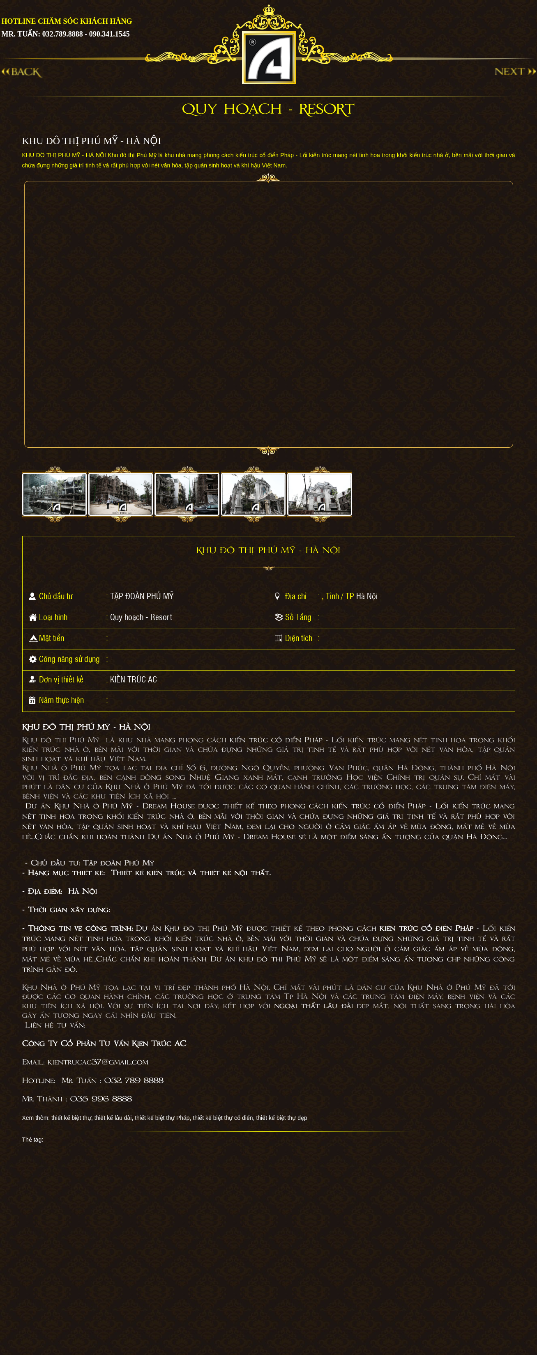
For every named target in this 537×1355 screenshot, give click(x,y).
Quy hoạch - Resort (141, 616)
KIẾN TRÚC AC (133, 679)
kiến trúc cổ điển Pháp (276, 740)
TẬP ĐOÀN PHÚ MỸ (141, 596)
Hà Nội (367, 596)
